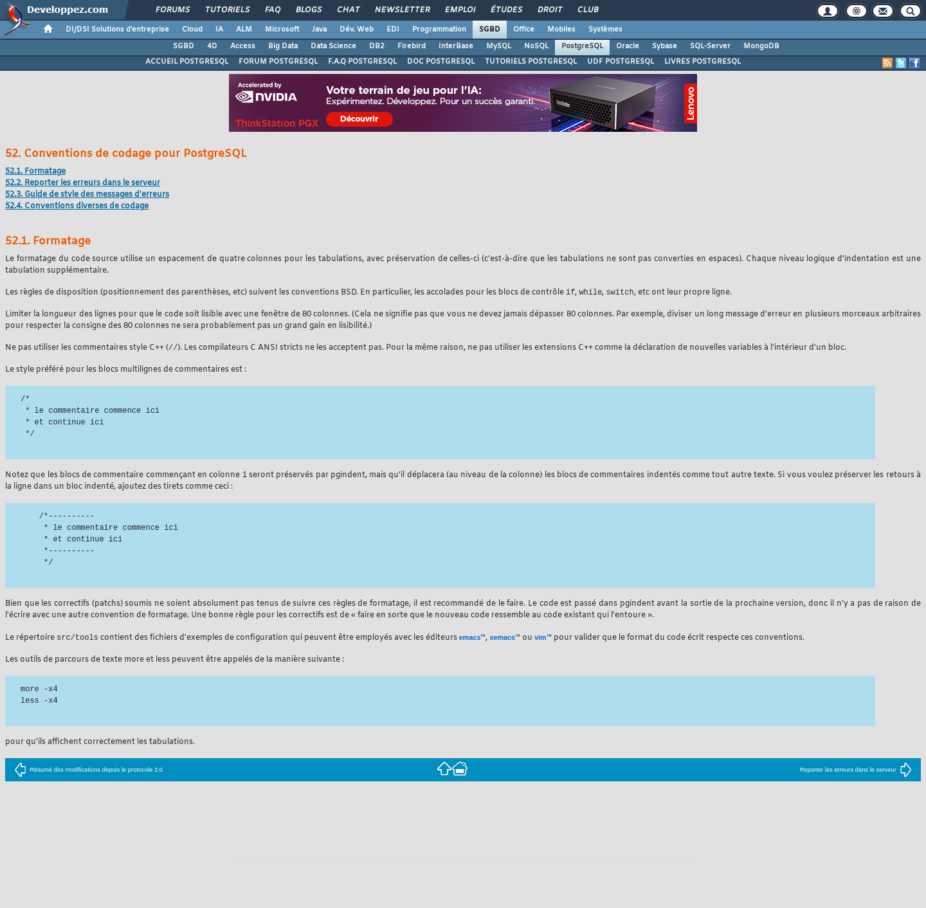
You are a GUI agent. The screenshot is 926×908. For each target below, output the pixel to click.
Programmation (439, 29)
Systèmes (605, 29)
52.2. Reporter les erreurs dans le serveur (82, 183)
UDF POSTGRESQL (620, 61)
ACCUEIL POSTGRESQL (186, 61)
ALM (244, 29)
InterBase (456, 46)
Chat (347, 10)
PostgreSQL (582, 46)
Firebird (411, 46)
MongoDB (761, 46)
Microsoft (282, 29)
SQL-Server (710, 46)
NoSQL (536, 46)
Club (587, 10)
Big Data (283, 46)
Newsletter (401, 10)
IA (219, 29)
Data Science (333, 46)
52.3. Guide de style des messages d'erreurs (87, 195)
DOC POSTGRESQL (441, 61)
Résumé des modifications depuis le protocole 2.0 (88, 771)
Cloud (192, 29)
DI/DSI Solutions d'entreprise (117, 29)
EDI (392, 29)
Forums (172, 10)
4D (212, 46)
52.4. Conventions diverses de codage (77, 206)
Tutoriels (226, 10)
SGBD (489, 29)
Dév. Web (357, 29)
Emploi (459, 10)
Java (319, 29)
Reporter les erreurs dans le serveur (856, 771)
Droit (549, 10)
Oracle (627, 46)
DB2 (377, 46)
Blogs (308, 10)
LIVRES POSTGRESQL (702, 61)
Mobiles (561, 29)
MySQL (498, 46)
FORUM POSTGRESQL (278, 61)
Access (242, 46)
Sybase (664, 46)
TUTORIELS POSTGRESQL (531, 61)
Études (506, 10)
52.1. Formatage (35, 172)
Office (523, 29)
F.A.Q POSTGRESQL (362, 61)
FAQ (272, 10)
